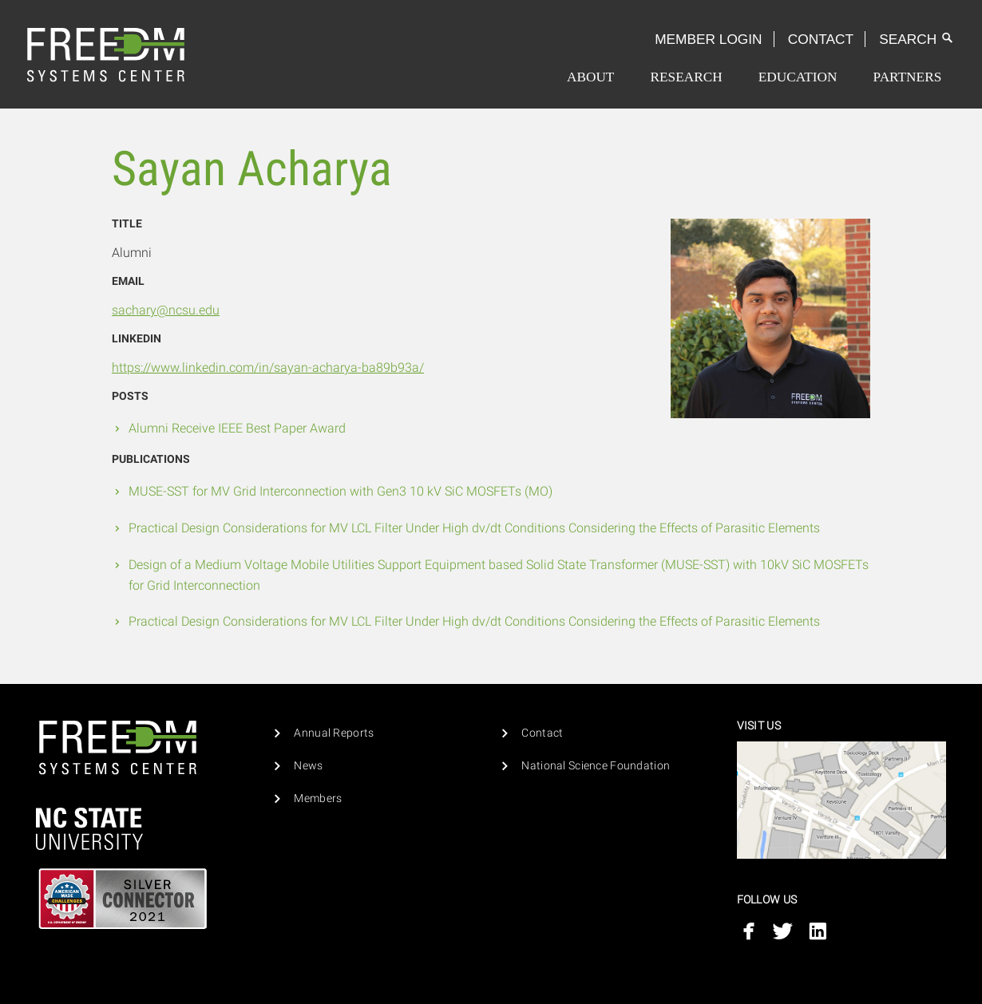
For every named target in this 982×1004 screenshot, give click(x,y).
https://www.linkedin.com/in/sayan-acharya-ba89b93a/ (268, 367)
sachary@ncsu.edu (166, 310)
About (590, 77)
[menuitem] (590, 77)
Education (797, 77)
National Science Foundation (595, 766)
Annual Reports (334, 733)
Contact (820, 39)
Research (686, 77)
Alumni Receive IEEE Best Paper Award (237, 428)
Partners (907, 77)
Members (318, 798)
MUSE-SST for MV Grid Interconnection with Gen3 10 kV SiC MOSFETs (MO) (340, 491)
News (308, 766)
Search (916, 39)
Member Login (708, 39)
